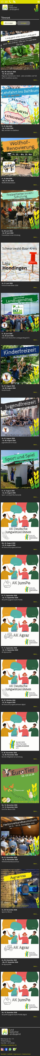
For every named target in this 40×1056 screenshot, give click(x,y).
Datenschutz (26, 1054)
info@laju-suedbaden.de (9, 1045)
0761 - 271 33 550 (9, 1043)
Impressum (17, 1054)
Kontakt (3, 1054)
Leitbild (9, 1054)
